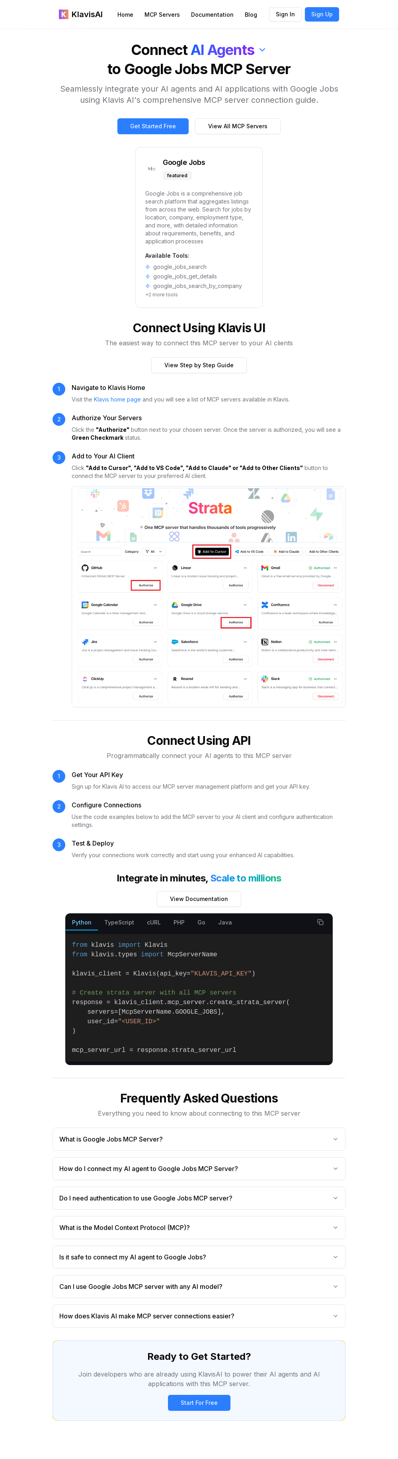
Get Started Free (153, 126)
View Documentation (199, 898)
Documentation (212, 14)
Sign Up (322, 14)
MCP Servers (162, 14)
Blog (251, 14)
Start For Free (199, 1402)
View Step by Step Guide (199, 365)
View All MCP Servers (237, 126)
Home (125, 14)
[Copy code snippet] (320, 922)
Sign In (285, 14)
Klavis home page (117, 399)
